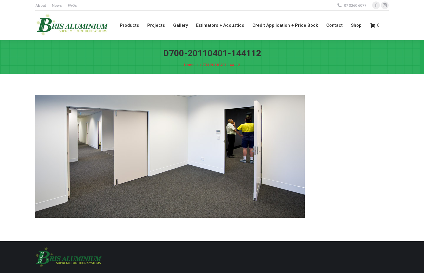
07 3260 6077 (355, 5)
